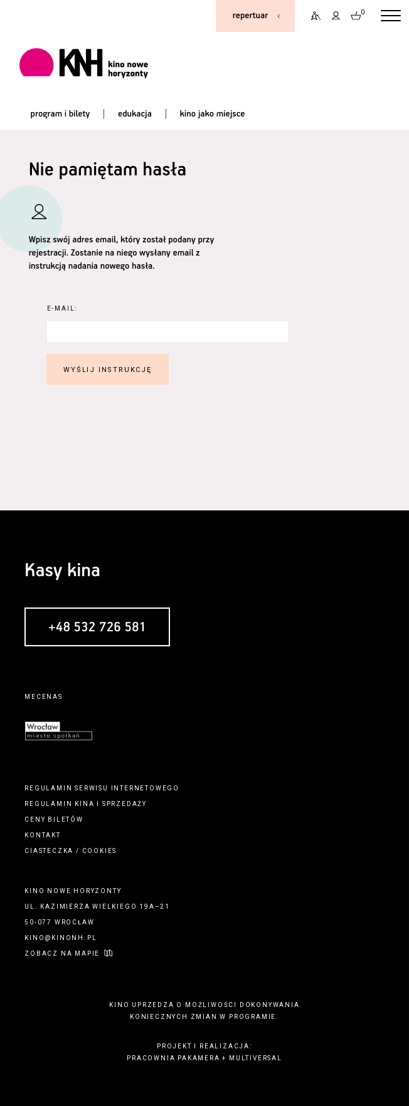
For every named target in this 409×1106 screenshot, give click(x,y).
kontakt (42, 835)
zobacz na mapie (62, 953)
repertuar (250, 16)
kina (84, 803)
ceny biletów (53, 819)
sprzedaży (124, 803)
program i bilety (60, 114)
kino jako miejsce (212, 114)
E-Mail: (62, 308)
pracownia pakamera (173, 1058)
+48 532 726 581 (97, 627)
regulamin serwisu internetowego (101, 788)
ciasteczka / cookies (70, 850)
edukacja (135, 114)
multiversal (255, 1058)
